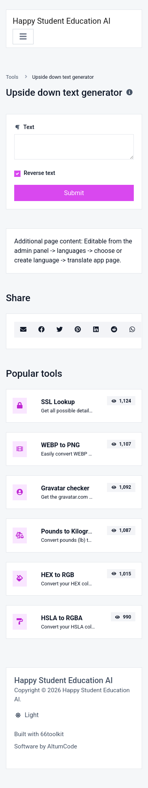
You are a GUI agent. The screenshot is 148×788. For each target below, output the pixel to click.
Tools (12, 77)
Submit (74, 193)
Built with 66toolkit (39, 734)
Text (24, 127)
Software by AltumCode (45, 746)
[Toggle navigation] (23, 36)
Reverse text (39, 173)
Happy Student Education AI (62, 21)
